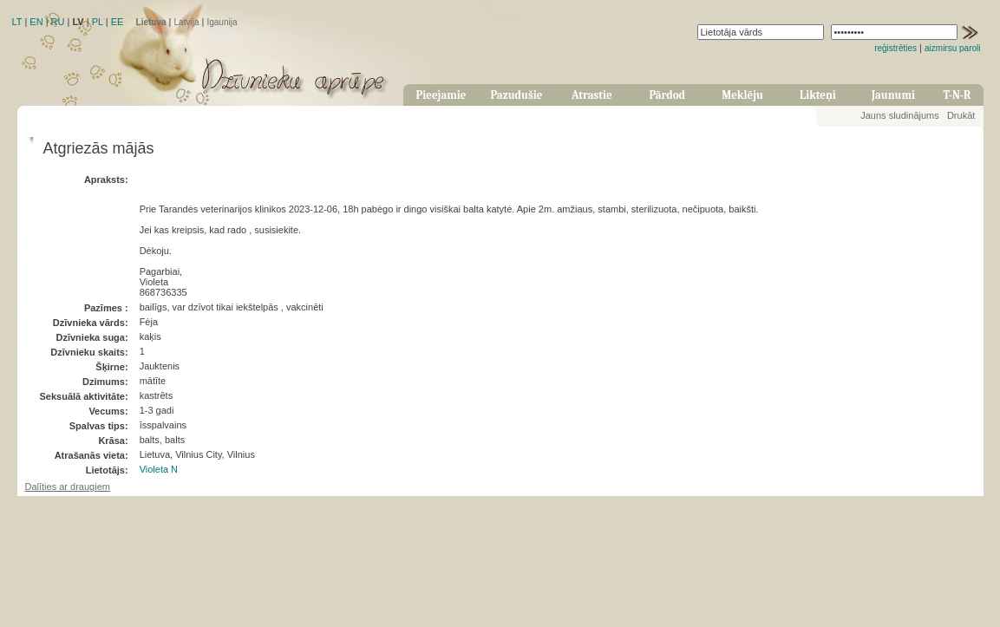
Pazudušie (516, 94)
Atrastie (592, 94)
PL (97, 21)
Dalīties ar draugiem (67, 486)
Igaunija (221, 22)
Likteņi (818, 94)
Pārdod (667, 94)
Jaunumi (893, 94)
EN (35, 21)
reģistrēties (895, 48)
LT (17, 21)
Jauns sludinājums (899, 115)
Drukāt (961, 115)
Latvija (186, 22)
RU (58, 21)
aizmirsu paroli (952, 48)
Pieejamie (441, 94)
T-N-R (957, 94)
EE (117, 21)
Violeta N (159, 469)
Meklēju (742, 94)
